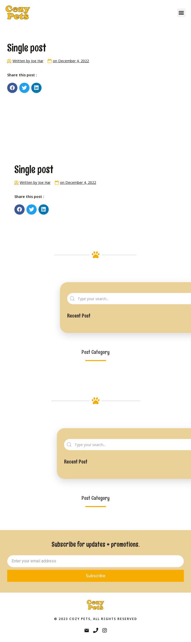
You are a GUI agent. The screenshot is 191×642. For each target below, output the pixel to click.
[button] (181, 12)
